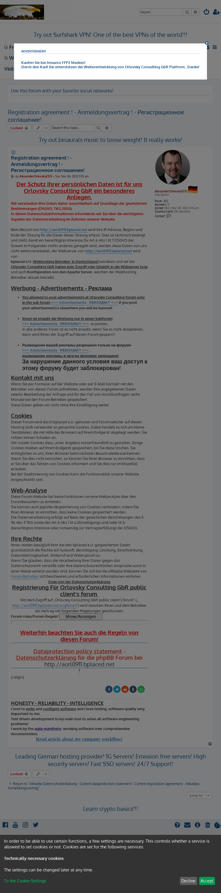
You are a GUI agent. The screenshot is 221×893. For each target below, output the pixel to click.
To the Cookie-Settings (25, 880)
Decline (188, 880)
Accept (207, 880)
